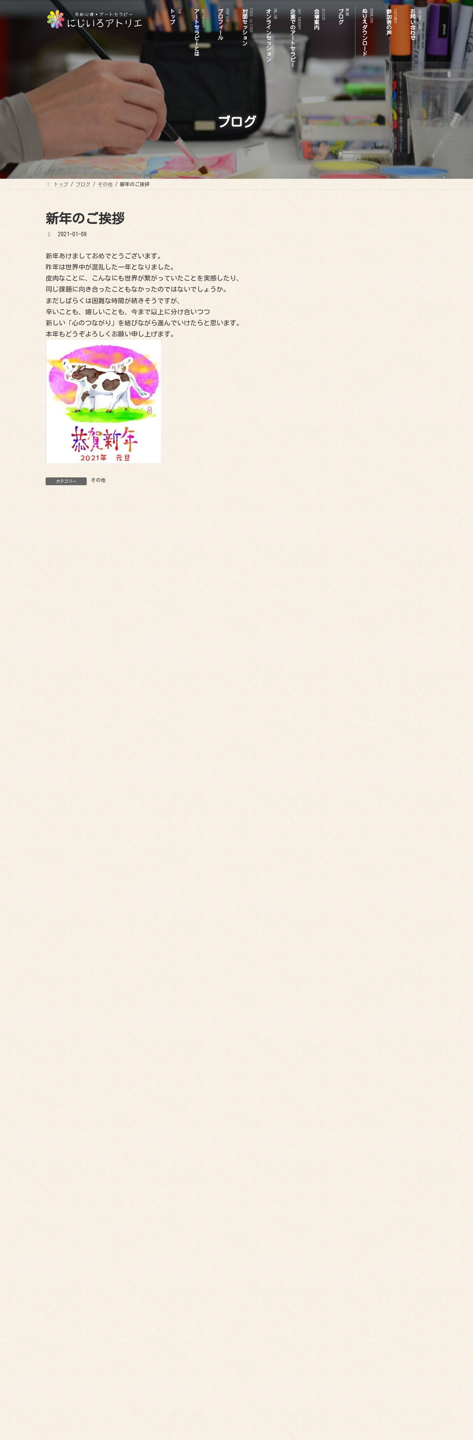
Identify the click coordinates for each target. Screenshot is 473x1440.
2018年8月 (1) (346, 1202)
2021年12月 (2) (347, 1003)
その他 (98, 479)
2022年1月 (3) (346, 989)
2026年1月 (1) (346, 733)
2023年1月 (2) (346, 932)
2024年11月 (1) (347, 804)
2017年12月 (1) (347, 1230)
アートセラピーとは (352, 473)
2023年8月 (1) (346, 889)
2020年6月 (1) (346, 1102)
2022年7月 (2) (346, 960)
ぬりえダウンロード (352, 458)
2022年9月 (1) (346, 946)
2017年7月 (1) (346, 1259)
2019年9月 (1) (346, 1159)
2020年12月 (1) (347, 1059)
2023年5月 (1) (346, 918)
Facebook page (374, 1306)
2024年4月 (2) (346, 847)
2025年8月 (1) (346, 747)
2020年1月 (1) (346, 1145)
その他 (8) (341, 652)
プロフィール (344, 487)
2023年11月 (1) (347, 875)
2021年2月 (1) (346, 1031)
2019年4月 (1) (346, 1173)
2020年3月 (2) (346, 1131)
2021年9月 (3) (346, 1017)
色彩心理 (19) (346, 695)
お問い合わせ (344, 558)
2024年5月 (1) (346, 832)
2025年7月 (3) (346, 761)
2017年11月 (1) (347, 1244)
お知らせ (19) (346, 638)
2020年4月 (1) (346, 1117)
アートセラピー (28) (354, 667)
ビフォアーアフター (358, 586)
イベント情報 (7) (350, 681)
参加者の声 (341, 572)
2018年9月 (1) (346, 1188)
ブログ (335, 601)
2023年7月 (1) (346, 903)
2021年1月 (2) (346, 1045)
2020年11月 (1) (347, 1074)
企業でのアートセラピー (358, 544)
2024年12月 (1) (347, 790)
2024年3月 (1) (346, 861)
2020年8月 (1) (346, 1088)
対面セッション (347, 501)
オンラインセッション (355, 529)
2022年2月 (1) (346, 974)
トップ (335, 444)
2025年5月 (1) (346, 776)
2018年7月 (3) (346, 1216)
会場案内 (343, 515)
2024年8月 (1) (346, 818)
